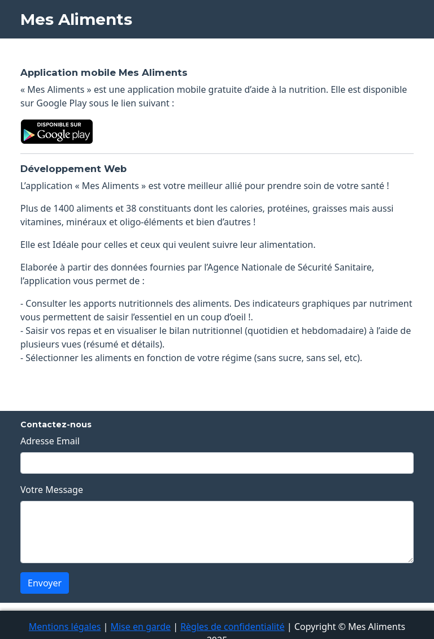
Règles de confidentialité (232, 626)
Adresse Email (50, 441)
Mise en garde (140, 626)
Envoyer (45, 583)
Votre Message (51, 489)
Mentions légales (65, 626)
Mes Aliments (76, 19)
